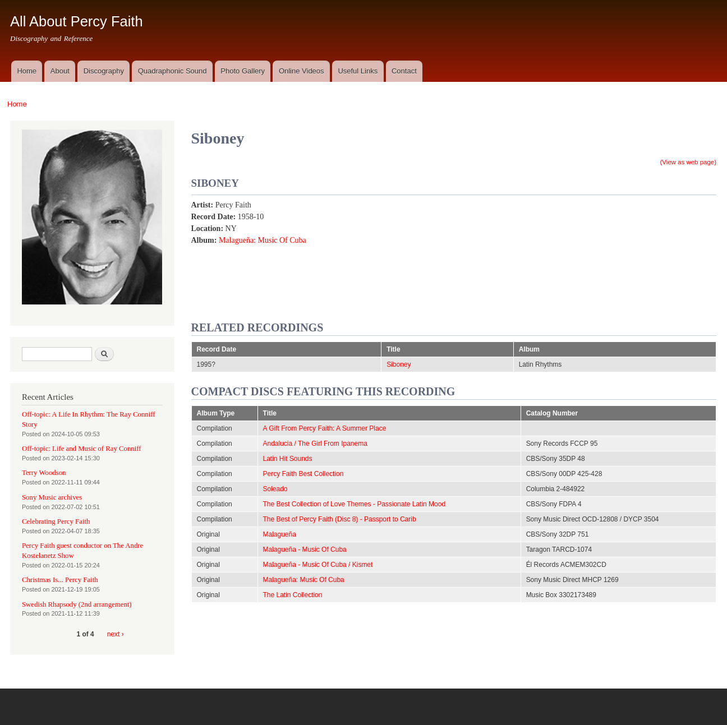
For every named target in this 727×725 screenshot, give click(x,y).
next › (115, 634)
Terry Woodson (44, 473)
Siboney (398, 364)
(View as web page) (688, 162)
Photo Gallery (242, 71)
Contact (404, 71)
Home (26, 71)
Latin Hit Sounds (287, 459)
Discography (104, 71)
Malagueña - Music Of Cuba (305, 549)
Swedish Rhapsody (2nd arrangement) (77, 604)
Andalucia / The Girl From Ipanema (315, 443)
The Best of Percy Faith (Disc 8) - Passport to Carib (339, 519)
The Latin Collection (293, 595)
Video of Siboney (547, 253)
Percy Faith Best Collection (303, 474)
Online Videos (301, 71)
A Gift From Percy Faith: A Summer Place (324, 428)
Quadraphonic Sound (172, 71)
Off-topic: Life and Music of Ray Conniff (81, 448)
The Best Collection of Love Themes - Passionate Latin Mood (354, 504)
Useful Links (358, 71)
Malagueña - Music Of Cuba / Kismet (318, 565)
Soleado (275, 489)
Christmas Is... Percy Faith (60, 580)
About (60, 71)
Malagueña (279, 534)
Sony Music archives (52, 497)
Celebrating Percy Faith (56, 521)
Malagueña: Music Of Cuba (262, 240)
